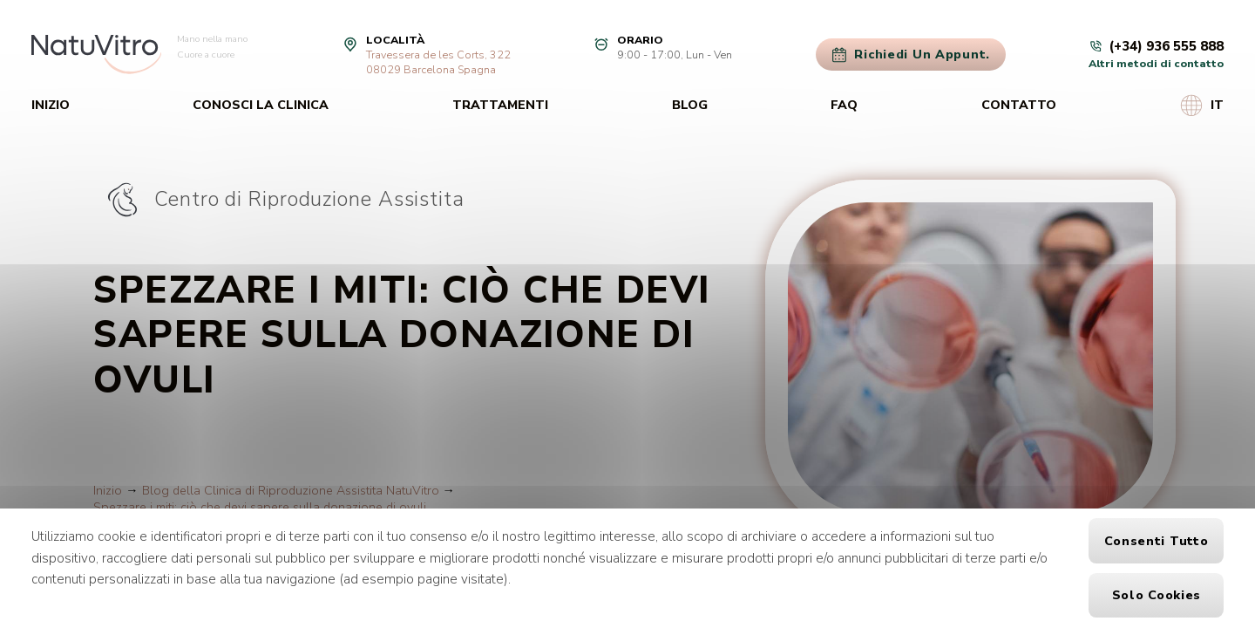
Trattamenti (500, 105)
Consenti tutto (1156, 541)
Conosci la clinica (261, 105)
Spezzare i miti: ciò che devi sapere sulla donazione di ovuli (259, 507)
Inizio (50, 105)
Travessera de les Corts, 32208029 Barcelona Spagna (438, 62)
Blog (690, 105)
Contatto (1018, 105)
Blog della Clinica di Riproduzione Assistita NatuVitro (290, 490)
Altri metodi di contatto (1156, 63)
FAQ (844, 105)
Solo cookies (1157, 595)
